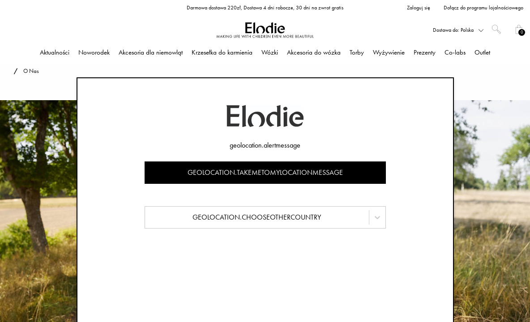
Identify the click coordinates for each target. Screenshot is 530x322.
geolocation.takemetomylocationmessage (265, 172)
